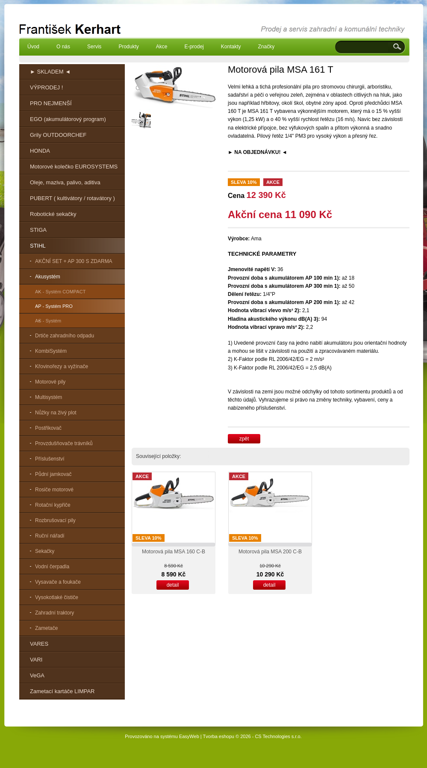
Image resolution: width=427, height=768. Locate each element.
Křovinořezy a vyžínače (61, 366)
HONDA (40, 151)
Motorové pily (50, 382)
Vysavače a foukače (58, 582)
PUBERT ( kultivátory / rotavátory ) (72, 198)
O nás (63, 47)
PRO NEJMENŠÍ (51, 103)
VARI (36, 659)
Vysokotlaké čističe (56, 597)
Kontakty (231, 47)
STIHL (38, 245)
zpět (244, 439)
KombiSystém (51, 351)
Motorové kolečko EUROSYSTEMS (74, 166)
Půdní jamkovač (53, 474)
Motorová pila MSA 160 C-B (173, 552)
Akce (162, 47)
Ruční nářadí (50, 536)
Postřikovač (48, 428)
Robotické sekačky (53, 214)
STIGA (38, 230)
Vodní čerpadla (52, 567)
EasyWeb (189, 736)
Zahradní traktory (54, 613)
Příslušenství (50, 459)
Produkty (128, 47)
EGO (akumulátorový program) (68, 119)
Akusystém (47, 277)
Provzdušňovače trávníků (64, 443)
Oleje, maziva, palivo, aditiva (65, 182)
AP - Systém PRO (54, 306)
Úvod (33, 47)
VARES (39, 644)
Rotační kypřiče (53, 505)
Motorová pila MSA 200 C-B (270, 552)
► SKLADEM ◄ (50, 71)
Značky (266, 47)
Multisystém (48, 397)
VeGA (37, 675)
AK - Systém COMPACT (60, 291)
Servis (94, 47)
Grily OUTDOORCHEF (58, 135)
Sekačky (44, 551)
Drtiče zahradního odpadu (64, 336)
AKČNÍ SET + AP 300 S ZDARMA (73, 261)
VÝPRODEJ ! (46, 87)
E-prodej (193, 47)
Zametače (46, 628)
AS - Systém (48, 320)
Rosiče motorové (54, 490)
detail (173, 585)
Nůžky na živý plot (56, 413)
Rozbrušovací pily (55, 520)
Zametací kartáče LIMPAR (62, 691)
